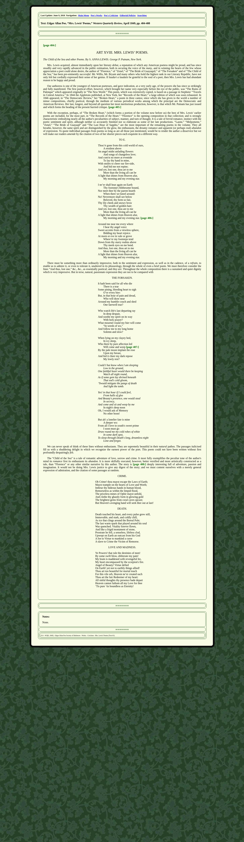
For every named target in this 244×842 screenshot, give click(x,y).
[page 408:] (139, 464)
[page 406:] (146, 218)
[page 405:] (114, 107)
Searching (142, 15)
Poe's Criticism (111, 15)
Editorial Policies (128, 15)
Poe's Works (96, 15)
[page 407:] (132, 347)
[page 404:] (49, 45)
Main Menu (83, 15)
